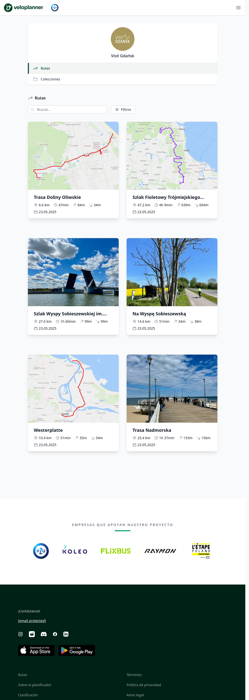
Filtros (123, 109)
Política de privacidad (144, 684)
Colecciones (46, 79)
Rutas (41, 68)
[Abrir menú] (238, 7)
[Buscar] (31, 109)
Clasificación (28, 695)
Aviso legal (135, 695)
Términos (134, 674)
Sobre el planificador (34, 684)
